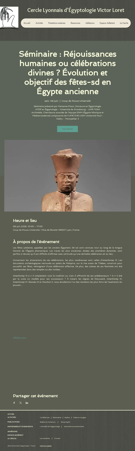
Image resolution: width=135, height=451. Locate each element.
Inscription (67, 129)
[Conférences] (45, 417)
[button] (39, 23)
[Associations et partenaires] (74, 426)
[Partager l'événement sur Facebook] (14, 403)
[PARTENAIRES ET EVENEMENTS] (20, 426)
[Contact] (57, 438)
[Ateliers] (67, 417)
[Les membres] (49, 438)
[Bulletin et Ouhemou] (49, 422)
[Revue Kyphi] (65, 422)
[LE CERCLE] (12, 438)
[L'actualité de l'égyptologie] (50, 426)
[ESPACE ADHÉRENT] (17, 435)
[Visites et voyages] (79, 417)
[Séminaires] (57, 417)
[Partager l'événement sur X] (20, 403)
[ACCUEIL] (11, 414)
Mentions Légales (46, 446)
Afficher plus (19, 338)
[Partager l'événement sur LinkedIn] (27, 403)
